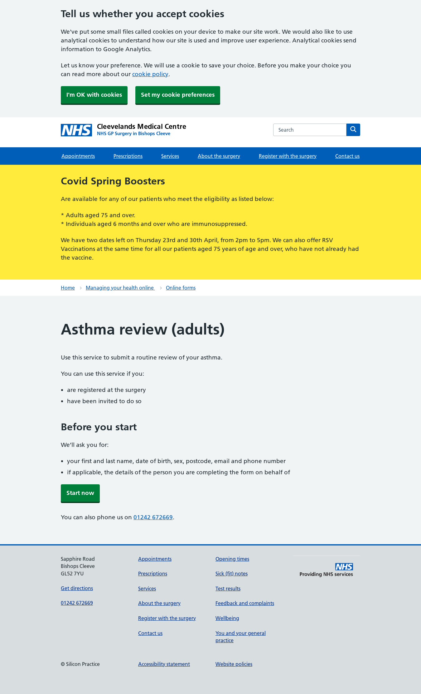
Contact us (347, 156)
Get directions (77, 588)
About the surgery (219, 156)
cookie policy (150, 74)
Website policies (233, 664)
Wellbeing (227, 618)
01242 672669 (153, 517)
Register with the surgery (288, 156)
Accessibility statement (164, 664)
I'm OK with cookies (94, 94)
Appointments (78, 156)
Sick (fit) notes (231, 573)
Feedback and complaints (244, 603)
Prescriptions (128, 156)
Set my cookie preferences (178, 94)
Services (170, 156)
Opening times (232, 559)
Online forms (181, 288)
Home (68, 288)
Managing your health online (120, 288)
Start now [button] (80, 492)
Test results (227, 588)
